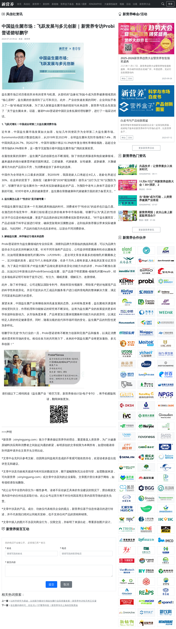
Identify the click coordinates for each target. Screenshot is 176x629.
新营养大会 (144, 3)
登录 (170, 3)
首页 (19, 3)
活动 (128, 3)
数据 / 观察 (81, 3)
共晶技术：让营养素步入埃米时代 (155, 167)
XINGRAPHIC (95, 3)
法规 (135, 3)
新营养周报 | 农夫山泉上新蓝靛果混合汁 (155, 213)
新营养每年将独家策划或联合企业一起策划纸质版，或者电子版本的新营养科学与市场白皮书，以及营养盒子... (146, 128)
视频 (122, 3)
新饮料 (46, 3)
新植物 (55, 3)
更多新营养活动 (146, 147)
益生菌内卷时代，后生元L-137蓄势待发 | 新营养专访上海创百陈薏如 (44, 605)
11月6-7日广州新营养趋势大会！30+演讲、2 (156, 183)
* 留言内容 (10, 562)
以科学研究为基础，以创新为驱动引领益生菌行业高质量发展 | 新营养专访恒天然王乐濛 (53, 600)
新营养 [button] (35, 3)
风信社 (27, 3)
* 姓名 (8, 548)
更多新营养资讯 (146, 229)
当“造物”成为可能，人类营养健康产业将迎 (155, 198)
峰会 (124, 78)
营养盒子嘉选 (67, 3)
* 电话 (63, 548)
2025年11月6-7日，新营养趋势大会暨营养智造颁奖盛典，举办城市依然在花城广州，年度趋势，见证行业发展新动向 (146, 69)
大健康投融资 (110, 3)
